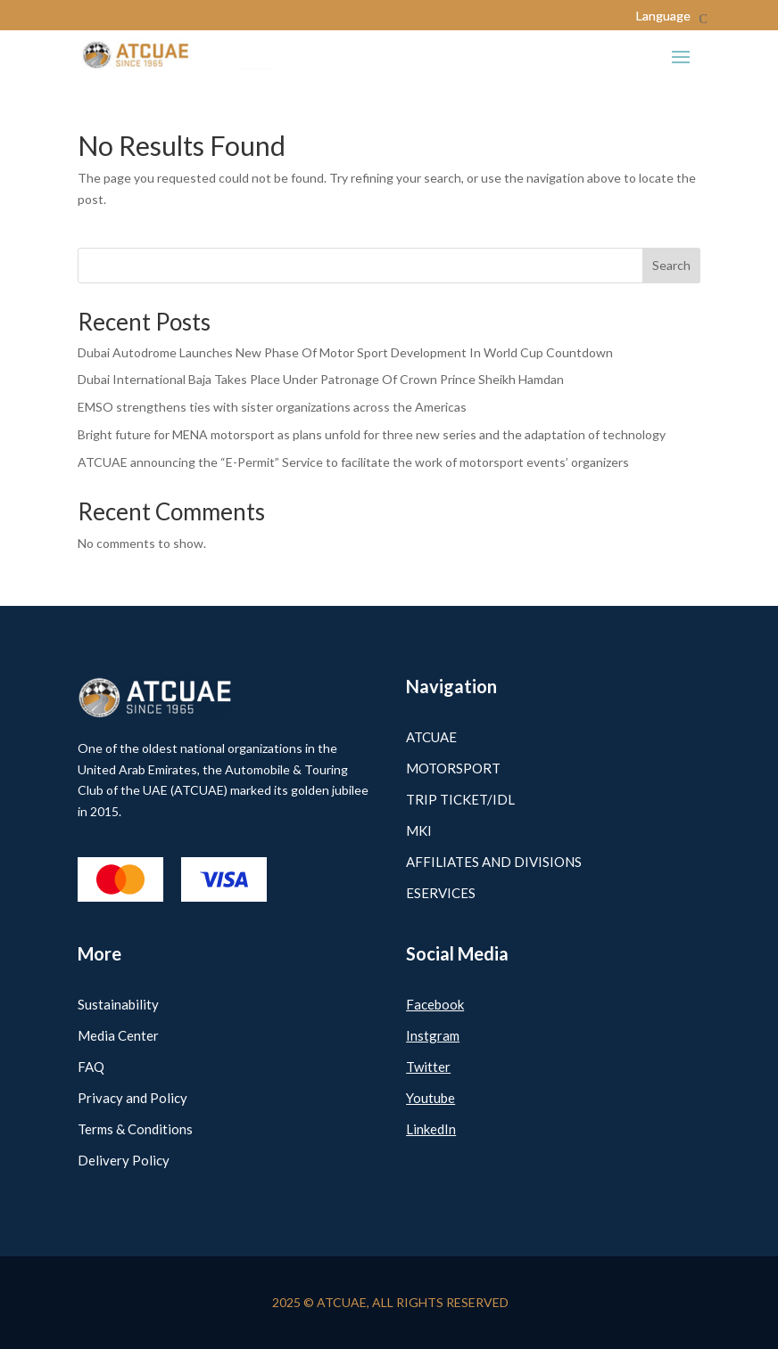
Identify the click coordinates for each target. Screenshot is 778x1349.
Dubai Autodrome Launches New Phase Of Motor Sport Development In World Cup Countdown (345, 352)
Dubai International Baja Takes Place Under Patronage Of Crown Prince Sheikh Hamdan (321, 379)
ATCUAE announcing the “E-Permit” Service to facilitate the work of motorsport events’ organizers (353, 462)
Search (671, 265)
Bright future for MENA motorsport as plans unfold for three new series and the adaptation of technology (372, 434)
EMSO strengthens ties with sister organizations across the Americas (272, 406)
